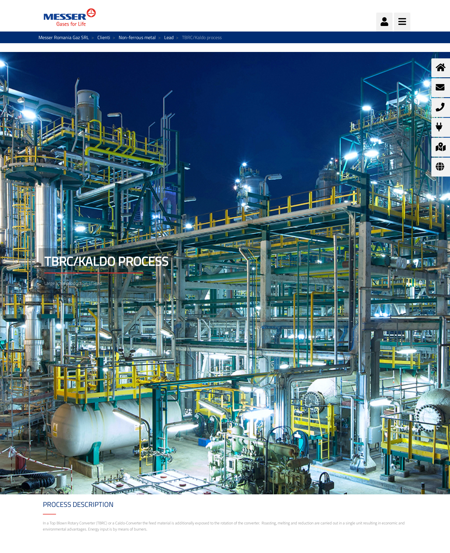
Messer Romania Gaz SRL (63, 37)
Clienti (103, 37)
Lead (169, 37)
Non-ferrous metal (137, 37)
